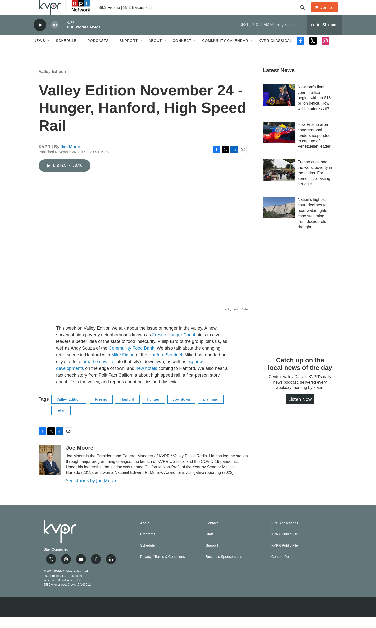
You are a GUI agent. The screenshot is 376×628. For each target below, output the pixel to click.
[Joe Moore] (50, 471)
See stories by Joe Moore (92, 491)
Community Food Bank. (132, 359)
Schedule (66, 52)
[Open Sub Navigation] (49, 52)
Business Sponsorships (224, 568)
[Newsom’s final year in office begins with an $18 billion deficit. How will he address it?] (279, 106)
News (39, 52)
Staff (209, 545)
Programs (147, 545)
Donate (329, 13)
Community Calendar (225, 52)
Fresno (101, 411)
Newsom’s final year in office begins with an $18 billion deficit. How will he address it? (314, 109)
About (155, 52)
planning (210, 411)
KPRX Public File (284, 545)
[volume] (55, 36)
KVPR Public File (284, 557)
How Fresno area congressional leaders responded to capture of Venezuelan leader (314, 147)
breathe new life (98, 372)
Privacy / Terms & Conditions (162, 568)
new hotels (147, 379)
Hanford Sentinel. (165, 366)
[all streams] (324, 36)
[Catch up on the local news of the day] (300, 323)
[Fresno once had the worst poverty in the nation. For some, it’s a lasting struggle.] (279, 181)
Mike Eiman (123, 366)
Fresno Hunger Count (173, 345)
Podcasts (98, 52)
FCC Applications (284, 534)
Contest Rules (282, 568)
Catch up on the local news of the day (300, 375)
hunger (153, 411)
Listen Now (300, 410)
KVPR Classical (275, 52)
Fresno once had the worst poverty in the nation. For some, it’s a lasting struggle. (315, 184)
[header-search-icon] (305, 13)
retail (61, 422)
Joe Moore (71, 158)
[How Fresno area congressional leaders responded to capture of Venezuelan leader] (279, 143)
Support (128, 52)
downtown (181, 411)
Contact (212, 534)
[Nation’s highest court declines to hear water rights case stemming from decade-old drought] (279, 219)
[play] (40, 36)
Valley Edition (52, 82)
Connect (182, 52)
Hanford (127, 411)
